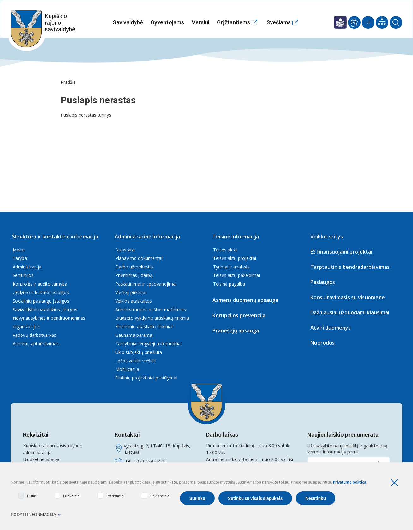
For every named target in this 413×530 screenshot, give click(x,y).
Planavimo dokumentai (138, 258)
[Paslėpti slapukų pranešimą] (396, 483)
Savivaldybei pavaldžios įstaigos (45, 309)
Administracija (27, 267)
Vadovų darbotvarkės (34, 335)
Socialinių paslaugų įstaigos (41, 301)
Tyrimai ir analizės (231, 267)
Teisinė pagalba (229, 284)
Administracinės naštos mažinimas (150, 309)
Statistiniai (110, 496)
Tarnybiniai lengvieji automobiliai (148, 344)
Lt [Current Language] (368, 22)
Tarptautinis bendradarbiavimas (350, 266)
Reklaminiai (156, 496)
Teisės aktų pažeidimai (236, 275)
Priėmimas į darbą (134, 275)
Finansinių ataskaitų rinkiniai (143, 327)
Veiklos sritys (326, 236)
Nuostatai (125, 250)
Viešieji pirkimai (130, 292)
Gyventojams (167, 22)
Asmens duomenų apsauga (245, 300)
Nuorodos (322, 342)
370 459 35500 (151, 461)
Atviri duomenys (330, 327)
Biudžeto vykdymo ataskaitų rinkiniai (152, 318)
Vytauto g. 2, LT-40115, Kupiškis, (157, 446)
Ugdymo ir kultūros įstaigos (41, 292)
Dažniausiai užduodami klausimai (349, 312)
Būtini (27, 496)
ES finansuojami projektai (341, 251)
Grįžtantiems (233, 22)
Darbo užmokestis (134, 267)
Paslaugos (322, 282)
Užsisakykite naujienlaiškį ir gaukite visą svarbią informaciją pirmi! (347, 449)
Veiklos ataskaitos (133, 301)
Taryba (20, 258)
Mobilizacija (127, 369)
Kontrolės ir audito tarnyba (40, 284)
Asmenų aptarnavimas (36, 344)
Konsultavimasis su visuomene (347, 297)
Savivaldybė (128, 22)
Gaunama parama (133, 335)
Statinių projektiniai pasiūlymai (146, 378)
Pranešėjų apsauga (235, 330)
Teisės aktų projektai (234, 258)
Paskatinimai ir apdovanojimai (146, 284)
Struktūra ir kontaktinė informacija (55, 236)
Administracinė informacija (147, 236)
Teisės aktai (225, 250)
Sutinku (197, 498)
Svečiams (278, 22)
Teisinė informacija (235, 236)
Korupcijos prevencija (239, 315)
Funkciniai (67, 496)
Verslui (200, 22)
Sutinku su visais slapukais (255, 498)
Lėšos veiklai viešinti (135, 361)
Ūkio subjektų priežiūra (138, 352)
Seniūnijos (23, 275)
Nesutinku (315, 498)
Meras (19, 250)
